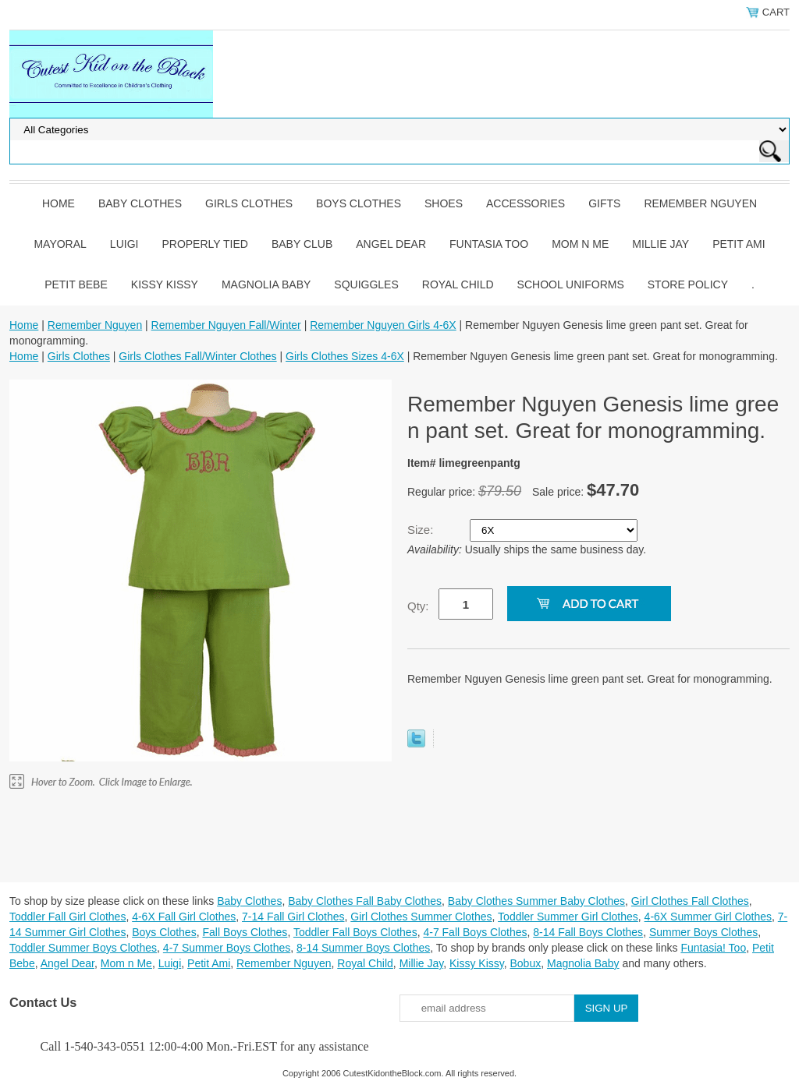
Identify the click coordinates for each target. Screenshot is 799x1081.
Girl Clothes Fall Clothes (690, 901)
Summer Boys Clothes (703, 932)
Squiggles (366, 284)
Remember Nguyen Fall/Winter (226, 325)
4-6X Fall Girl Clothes (184, 916)
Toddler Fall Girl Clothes (67, 916)
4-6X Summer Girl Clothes (708, 916)
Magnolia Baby (266, 284)
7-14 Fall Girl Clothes (293, 916)
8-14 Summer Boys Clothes (363, 947)
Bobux (525, 963)
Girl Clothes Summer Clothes (421, 916)
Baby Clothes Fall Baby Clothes (365, 901)
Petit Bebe (76, 284)
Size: (422, 529)
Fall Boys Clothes (244, 932)
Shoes (443, 203)
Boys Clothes (358, 203)
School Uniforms (570, 284)
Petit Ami (738, 244)
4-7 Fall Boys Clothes (475, 932)
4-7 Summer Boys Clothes (226, 947)
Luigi (124, 244)
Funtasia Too (488, 244)
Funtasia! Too (713, 947)
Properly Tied (204, 244)
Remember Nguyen (700, 203)
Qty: (418, 606)
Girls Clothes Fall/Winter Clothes (197, 356)
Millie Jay (660, 244)
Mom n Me (580, 244)
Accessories (525, 203)
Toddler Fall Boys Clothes (355, 932)
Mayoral (60, 244)
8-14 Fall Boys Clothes (588, 932)
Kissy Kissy (164, 284)
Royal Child (458, 284)
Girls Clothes (249, 203)
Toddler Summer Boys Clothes (83, 947)
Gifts (604, 203)
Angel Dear (391, 244)
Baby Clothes (140, 203)
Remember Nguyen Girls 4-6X (383, 325)
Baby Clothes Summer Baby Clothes (536, 901)
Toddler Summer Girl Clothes (568, 916)
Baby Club (302, 244)
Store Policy (688, 284)
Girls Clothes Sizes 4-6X (345, 356)
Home (58, 203)
